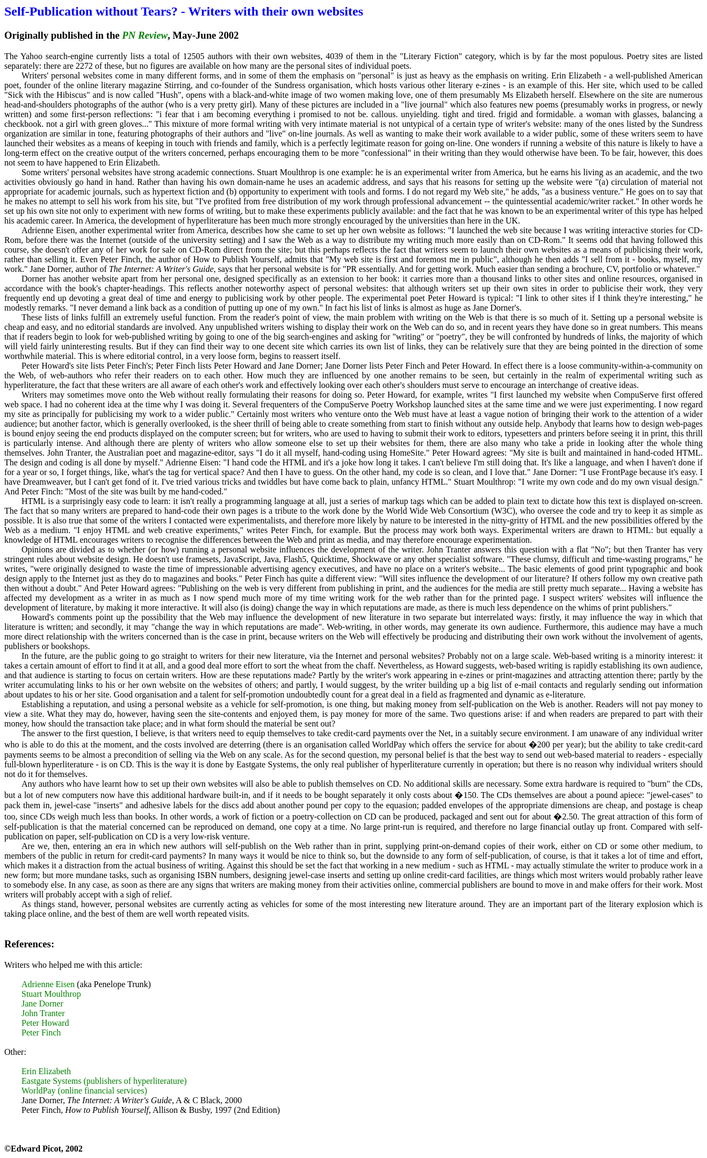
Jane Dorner (42, 1003)
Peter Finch (41, 1032)
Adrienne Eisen (48, 984)
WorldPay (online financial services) (84, 1090)
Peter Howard (45, 1022)
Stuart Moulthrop (51, 993)
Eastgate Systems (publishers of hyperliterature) (103, 1080)
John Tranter (42, 1013)
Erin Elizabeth (46, 1071)
